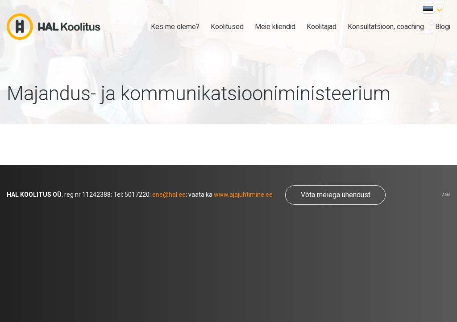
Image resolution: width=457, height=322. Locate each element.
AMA (446, 195)
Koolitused (227, 26)
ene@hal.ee (169, 194)
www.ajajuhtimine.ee (243, 194)
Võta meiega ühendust (335, 195)
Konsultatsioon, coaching (386, 26)
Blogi (442, 26)
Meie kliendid (275, 26)
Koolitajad (322, 26)
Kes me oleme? (175, 26)
